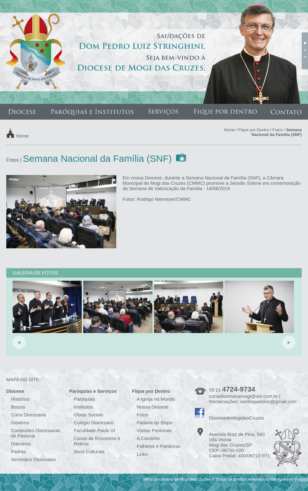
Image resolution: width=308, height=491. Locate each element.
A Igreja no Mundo (156, 399)
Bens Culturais (89, 451)
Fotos (277, 129)
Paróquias (84, 399)
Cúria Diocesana (28, 414)
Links (142, 454)
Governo (20, 422)
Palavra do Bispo (154, 422)
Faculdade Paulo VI (94, 430)
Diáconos (21, 443)
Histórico (20, 399)
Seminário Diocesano (33, 459)
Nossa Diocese (152, 406)
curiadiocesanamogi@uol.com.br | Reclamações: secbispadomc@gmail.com (253, 398)
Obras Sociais (88, 414)
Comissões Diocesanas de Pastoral (35, 433)
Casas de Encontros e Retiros (97, 441)
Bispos (18, 406)
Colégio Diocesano (93, 422)
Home (22, 135)
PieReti (301, 479)
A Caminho (148, 438)
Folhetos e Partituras (158, 446)
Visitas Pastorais (154, 430)
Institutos (83, 406)
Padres (18, 451)
